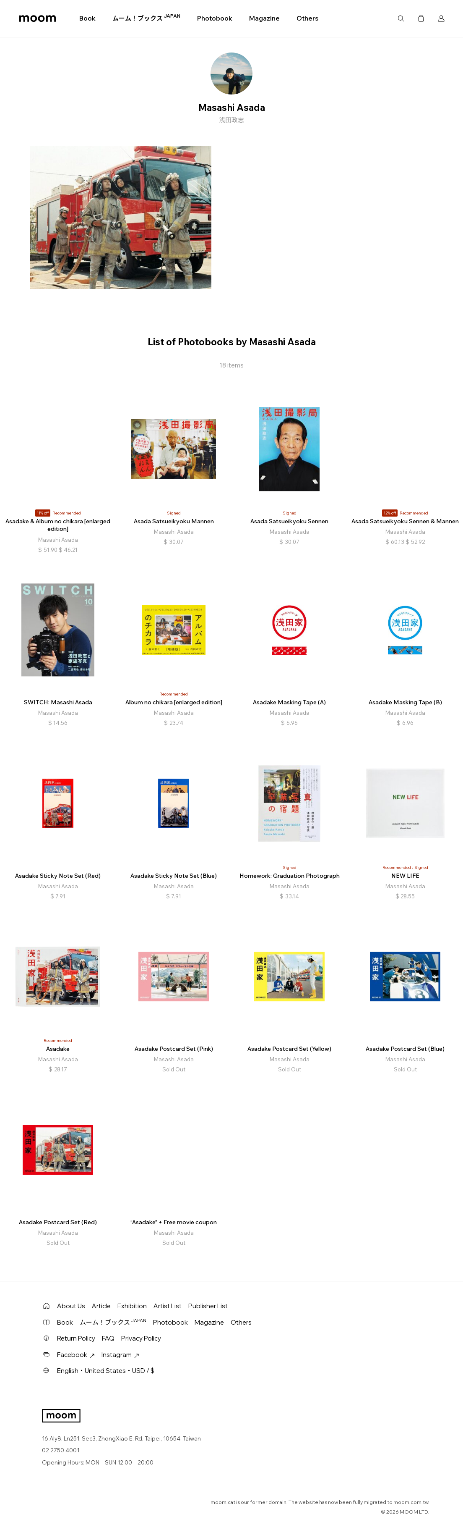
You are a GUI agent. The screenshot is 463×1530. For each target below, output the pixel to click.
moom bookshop (37, 18)
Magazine (264, 18)
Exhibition (132, 1306)
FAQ (108, 1338)
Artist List (167, 1306)
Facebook (76, 1355)
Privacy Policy (141, 1338)
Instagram (120, 1355)
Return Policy (76, 1338)
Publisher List (208, 1306)
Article (101, 1306)
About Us (71, 1306)
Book (87, 18)
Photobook (214, 18)
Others (307, 18)
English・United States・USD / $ (105, 1371)
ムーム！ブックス (146, 18)
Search (401, 18)
